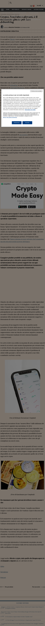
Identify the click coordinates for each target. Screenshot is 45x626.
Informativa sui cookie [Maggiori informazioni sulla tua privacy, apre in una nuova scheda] (30, 109)
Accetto (27, 122)
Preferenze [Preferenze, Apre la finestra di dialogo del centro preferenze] (17, 122)
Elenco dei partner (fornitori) (10, 117)
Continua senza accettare (36, 91)
